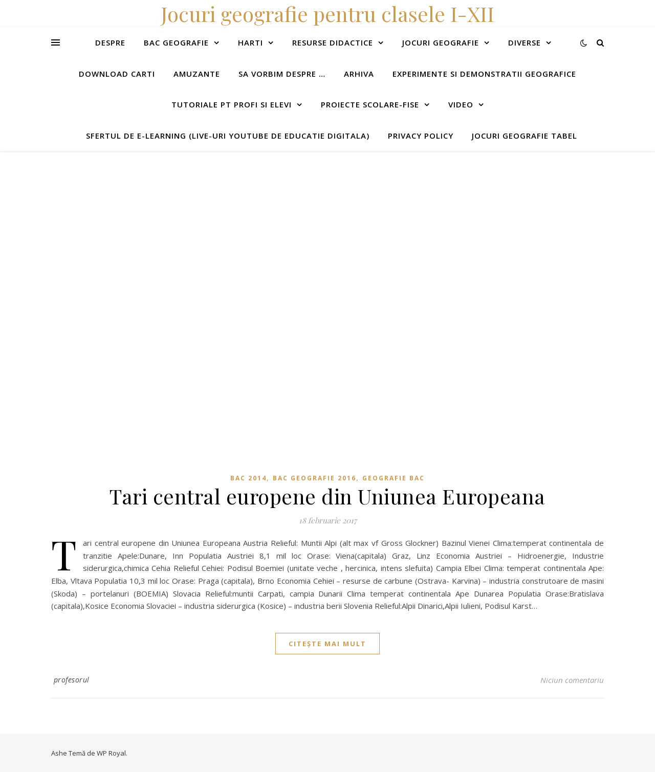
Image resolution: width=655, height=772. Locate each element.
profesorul (72, 680)
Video (460, 104)
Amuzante (196, 74)
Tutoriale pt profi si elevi (231, 104)
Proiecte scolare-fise (370, 104)
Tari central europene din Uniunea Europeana (327, 496)
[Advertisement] (307, 222)
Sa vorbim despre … (281, 74)
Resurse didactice (332, 42)
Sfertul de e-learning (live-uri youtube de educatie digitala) (227, 135)
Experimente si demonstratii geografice (484, 74)
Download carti (117, 74)
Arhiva (359, 74)
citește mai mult (327, 643)
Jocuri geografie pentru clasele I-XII (327, 13)
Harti (250, 42)
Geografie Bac (393, 478)
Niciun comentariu (572, 680)
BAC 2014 (248, 478)
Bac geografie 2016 (314, 478)
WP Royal (111, 753)
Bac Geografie (176, 42)
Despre (110, 42)
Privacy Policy (420, 135)
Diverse (524, 42)
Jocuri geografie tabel (524, 135)
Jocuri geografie (440, 42)
